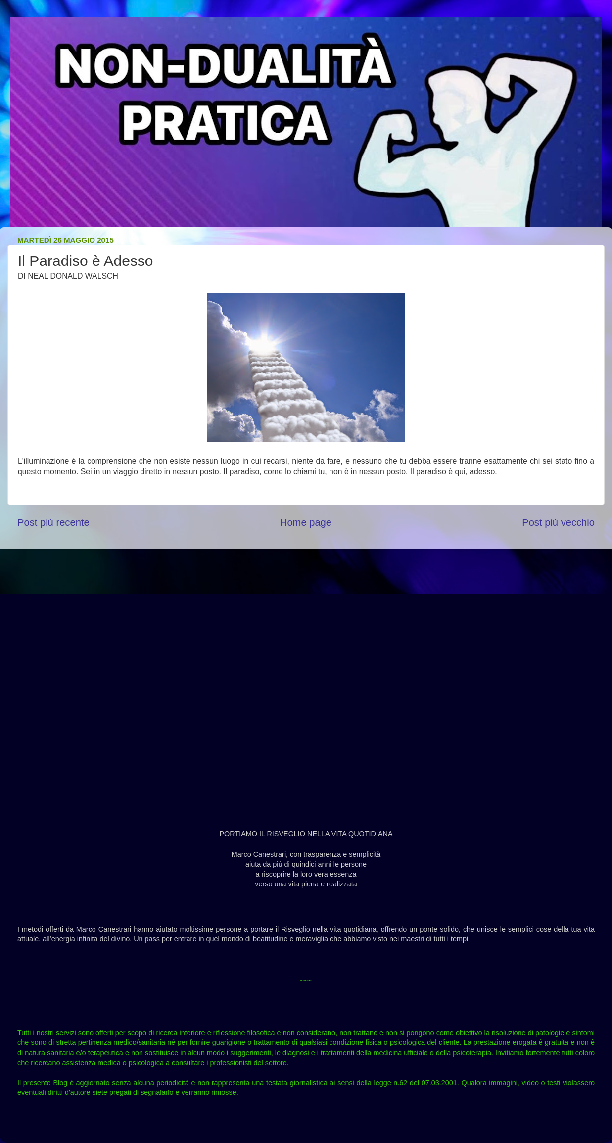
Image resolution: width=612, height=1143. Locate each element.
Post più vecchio (558, 522)
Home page (305, 522)
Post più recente (53, 522)
